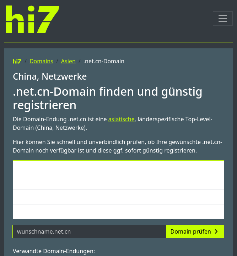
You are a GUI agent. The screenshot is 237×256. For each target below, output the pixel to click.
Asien (68, 61)
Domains (41, 61)
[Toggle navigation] (223, 18)
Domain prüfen (195, 231)
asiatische (121, 119)
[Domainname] (89, 231)
